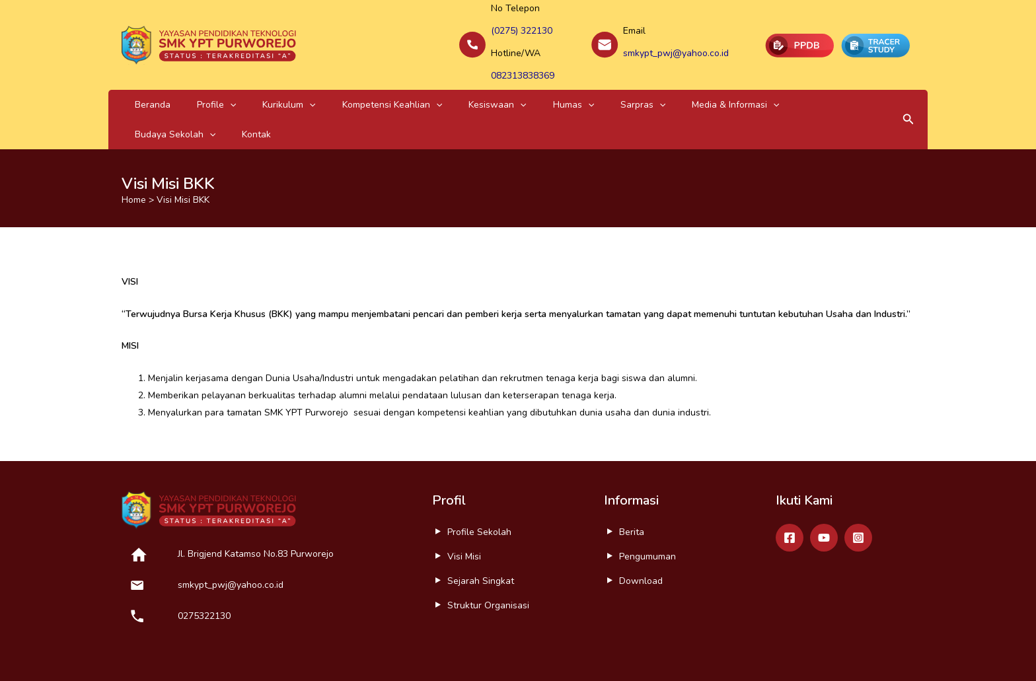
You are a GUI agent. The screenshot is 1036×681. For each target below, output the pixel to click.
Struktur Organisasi (488, 558)
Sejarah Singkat (480, 534)
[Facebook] (789, 491)
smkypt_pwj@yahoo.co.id (676, 44)
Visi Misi (464, 509)
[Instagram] (858, 491)
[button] (908, 87)
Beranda (144, 87)
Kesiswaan (420, 87)
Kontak (764, 87)
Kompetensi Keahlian (332, 87)
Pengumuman (647, 509)
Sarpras (531, 87)
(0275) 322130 (521, 27)
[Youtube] (824, 491)
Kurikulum (245, 87)
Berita (631, 485)
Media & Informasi (606, 87)
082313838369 (522, 61)
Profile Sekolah (479, 485)
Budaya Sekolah (700, 87)
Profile (190, 87)
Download (641, 534)
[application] (204, 87)
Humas (479, 87)
